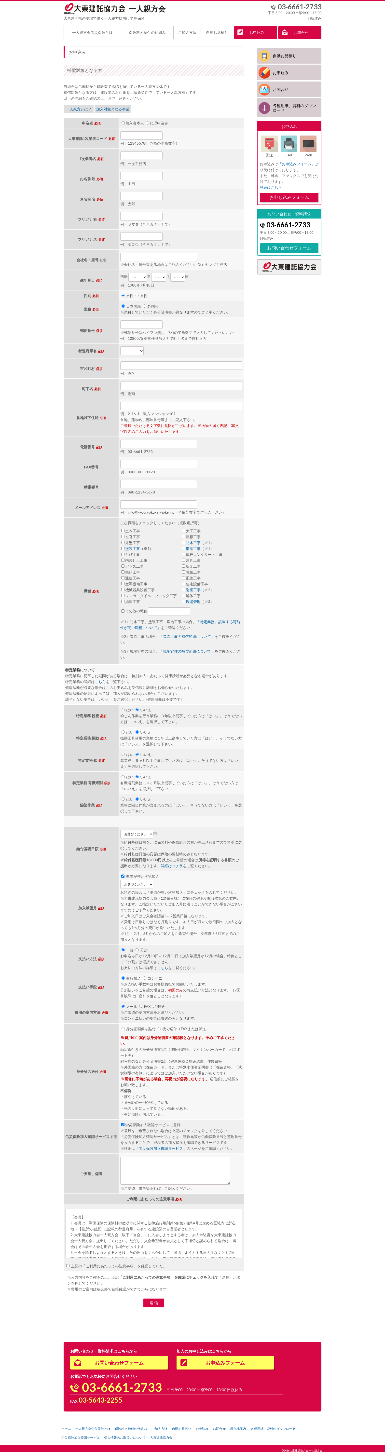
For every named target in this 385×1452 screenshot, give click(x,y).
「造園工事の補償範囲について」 (187, 634)
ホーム (68, 1427)
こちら (100, 680)
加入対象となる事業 (114, 108)
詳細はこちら (271, 185)
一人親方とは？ (79, 108)
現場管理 (193, 600)
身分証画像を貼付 (139, 1027)
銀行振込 (131, 976)
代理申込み (157, 121)
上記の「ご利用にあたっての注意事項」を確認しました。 (116, 1264)
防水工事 (193, 541)
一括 (128, 948)
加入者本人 (133, 121)
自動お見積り (217, 32)
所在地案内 (276, 1427)
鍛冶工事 (193, 547)
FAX (145, 1004)
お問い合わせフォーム (289, 246)
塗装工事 (132, 547)
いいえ (143, 708)
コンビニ (152, 976)
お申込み (256, 32)
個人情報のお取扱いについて (186, 1434)
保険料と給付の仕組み (147, 32)
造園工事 (193, 588)
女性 (142, 294)
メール (129, 1004)
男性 (128, 294)
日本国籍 (131, 304)
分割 (142, 948)
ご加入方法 (187, 32)
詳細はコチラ (172, 864)
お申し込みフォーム (289, 195)
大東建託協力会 (228, 1434)
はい (128, 708)
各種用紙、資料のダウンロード (294, 106)
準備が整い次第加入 (140, 874)
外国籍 (151, 304)
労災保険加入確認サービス (161, 1146)
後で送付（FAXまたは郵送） (184, 1027)
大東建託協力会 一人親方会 (305, 1446)
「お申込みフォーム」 (296, 162)
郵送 (159, 1004)
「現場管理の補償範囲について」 (187, 649)
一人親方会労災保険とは (92, 32)
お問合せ (301, 32)
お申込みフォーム (225, 1361)
